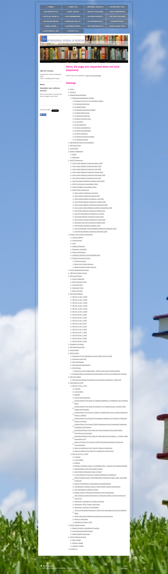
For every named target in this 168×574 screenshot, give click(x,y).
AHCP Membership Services (79, 270)
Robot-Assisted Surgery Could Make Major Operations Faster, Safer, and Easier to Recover (100, 479)
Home (72, 89)
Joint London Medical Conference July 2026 (86, 169)
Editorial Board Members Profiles (83, 98)
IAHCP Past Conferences (80, 190)
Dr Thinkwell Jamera (81, 139)
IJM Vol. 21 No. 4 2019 (79, 303)
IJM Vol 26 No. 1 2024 (79, 317)
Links (74, 243)
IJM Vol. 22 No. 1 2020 (79, 306)
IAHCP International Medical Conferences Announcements (93, 516)
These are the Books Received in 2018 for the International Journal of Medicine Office (100, 512)
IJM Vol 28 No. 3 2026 (79, 338)
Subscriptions (74, 350)
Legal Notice (74, 148)
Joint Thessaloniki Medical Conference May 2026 (88, 181)
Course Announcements (82, 398)
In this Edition (78, 392)
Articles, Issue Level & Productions (81, 234)
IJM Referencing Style (77, 347)
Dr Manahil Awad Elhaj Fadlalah (84, 110)
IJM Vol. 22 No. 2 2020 (79, 309)
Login (126, 566)
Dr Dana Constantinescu (82, 128)
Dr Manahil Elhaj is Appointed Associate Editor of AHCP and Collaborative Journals (99, 374)
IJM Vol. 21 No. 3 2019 (79, 300)
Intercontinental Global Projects (82, 531)
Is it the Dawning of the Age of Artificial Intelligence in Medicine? (95, 475)
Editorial (77, 395)
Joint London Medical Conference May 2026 (86, 166)
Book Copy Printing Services (83, 264)
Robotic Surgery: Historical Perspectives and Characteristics (94, 492)
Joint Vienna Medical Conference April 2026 (86, 178)
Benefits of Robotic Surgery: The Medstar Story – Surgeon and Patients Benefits (100, 466)
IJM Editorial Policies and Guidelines (82, 142)
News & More (74, 353)
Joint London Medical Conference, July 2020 (89, 199)
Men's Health (76, 540)
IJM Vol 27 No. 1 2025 (79, 320)
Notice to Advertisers (79, 252)
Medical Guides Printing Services (85, 267)
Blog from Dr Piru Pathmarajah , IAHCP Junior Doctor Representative (97, 371)
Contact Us (73, 549)
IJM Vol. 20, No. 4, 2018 (80, 454)
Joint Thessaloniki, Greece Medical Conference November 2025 (95, 228)
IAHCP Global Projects (77, 525)
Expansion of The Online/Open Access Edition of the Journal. (92, 356)
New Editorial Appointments (81, 365)
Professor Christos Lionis (82, 119)
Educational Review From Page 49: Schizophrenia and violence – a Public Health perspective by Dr (101, 437)
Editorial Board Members (78, 95)
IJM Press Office (75, 377)
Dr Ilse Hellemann (80, 125)
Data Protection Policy (79, 282)
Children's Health (78, 546)
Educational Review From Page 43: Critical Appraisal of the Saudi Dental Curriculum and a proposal (98, 431)
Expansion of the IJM (79, 359)
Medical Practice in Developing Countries (85, 528)
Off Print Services (80, 261)
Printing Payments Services (81, 258)
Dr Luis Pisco (78, 122)
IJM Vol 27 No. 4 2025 (79, 329)
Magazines (75, 157)
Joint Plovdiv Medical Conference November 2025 (90, 231)
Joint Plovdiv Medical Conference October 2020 (90, 202)
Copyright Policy (77, 285)
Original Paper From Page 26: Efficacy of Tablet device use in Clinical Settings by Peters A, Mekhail (101, 414)
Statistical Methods (78, 246)
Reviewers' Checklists (79, 249)
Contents (77, 389)
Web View (124, 568)
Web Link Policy (77, 291)
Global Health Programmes (81, 534)
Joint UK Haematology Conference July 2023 (89, 214)
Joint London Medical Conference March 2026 (87, 163)
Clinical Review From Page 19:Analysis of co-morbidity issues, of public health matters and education (100, 408)
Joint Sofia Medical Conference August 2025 (89, 217)
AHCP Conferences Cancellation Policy (85, 184)
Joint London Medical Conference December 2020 (90, 205)
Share (43, 115)
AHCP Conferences (76, 160)
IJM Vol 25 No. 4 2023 (79, 314)
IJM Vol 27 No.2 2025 (79, 323)
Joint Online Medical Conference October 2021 (89, 211)
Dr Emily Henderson (81, 134)
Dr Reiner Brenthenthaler (82, 131)
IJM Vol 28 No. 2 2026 (79, 335)
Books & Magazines (76, 151)
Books (74, 154)
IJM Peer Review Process (78, 273)
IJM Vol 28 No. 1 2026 (79, 332)
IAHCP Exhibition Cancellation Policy (84, 187)
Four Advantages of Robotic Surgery (86, 489)
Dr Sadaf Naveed (80, 107)
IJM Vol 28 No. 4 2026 (79, 341)
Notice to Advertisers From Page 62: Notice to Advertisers (93, 448)
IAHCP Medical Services (78, 537)
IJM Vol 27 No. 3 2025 (79, 326)
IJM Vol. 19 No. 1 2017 (79, 386)
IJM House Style (75, 145)
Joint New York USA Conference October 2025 (89, 223)
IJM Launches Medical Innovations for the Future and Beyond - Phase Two (96, 380)
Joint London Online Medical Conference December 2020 (93, 208)
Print (43, 566)
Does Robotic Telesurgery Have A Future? (88, 472)
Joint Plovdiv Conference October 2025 (87, 225)
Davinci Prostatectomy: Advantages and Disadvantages (92, 484)
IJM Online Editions (76, 294)
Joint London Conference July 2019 (86, 193)
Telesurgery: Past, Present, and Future (87, 504)
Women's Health (77, 543)
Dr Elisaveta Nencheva (81, 104)
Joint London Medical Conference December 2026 (88, 175)
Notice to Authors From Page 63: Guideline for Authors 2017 (94, 451)
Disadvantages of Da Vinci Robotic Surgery (88, 469)
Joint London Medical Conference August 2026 (87, 172)
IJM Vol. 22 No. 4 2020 (79, 311)
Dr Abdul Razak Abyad (81, 113)
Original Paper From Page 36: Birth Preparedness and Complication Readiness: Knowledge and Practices (100, 426)
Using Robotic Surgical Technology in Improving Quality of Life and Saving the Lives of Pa (100, 497)
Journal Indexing (77, 237)
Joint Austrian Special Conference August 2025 (89, 220)
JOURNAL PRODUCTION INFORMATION (86, 255)
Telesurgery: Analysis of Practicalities (86, 507)
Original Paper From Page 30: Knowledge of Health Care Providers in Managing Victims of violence (100, 420)
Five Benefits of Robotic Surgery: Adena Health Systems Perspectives (97, 487)
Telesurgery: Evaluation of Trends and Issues (89, 501)
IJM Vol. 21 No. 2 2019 (79, 297)
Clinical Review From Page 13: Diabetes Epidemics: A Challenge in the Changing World (101, 402)
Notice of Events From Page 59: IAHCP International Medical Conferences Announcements (98, 443)
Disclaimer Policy (78, 288)
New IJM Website (78, 362)
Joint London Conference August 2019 (87, 196)
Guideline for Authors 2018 (83, 522)
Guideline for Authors (77, 344)
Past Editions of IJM (76, 383)
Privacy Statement (78, 279)
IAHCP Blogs (76, 368)
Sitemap (50, 566)
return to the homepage (93, 75)
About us (73, 92)
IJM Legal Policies (76, 276)
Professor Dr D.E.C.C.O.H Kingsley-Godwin (88, 101)
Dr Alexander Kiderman (82, 116)
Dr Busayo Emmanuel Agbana (84, 136)
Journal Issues (77, 240)
